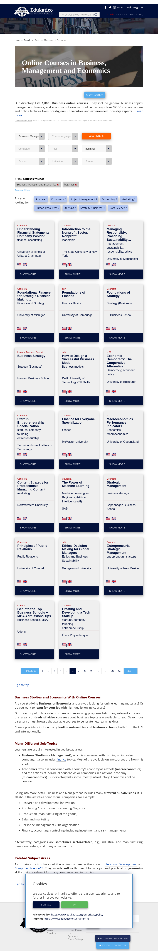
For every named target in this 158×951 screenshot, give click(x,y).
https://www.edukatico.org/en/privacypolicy (76, 910)
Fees (65, 136)
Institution (65, 148)
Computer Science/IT (29, 856)
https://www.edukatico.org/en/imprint (66, 915)
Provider (31, 148)
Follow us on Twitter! (113, 941)
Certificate (31, 136)
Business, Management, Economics (31, 124)
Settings (46, 900)
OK (74, 900)
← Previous (30, 658)
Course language (65, 124)
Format (98, 148)
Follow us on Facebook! (113, 934)
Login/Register (134, 3)
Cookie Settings (75, 935)
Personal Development (121, 852)
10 (97, 658)
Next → (131, 658)
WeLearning (121, 10)
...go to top (22, 673)
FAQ (141, 10)
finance (61, 747)
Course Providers (51, 928)
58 (112, 658)
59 (119, 658)
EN (118, 4)
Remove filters (22, 177)
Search (110, 10)
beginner (98, 136)
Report (133, 10)
